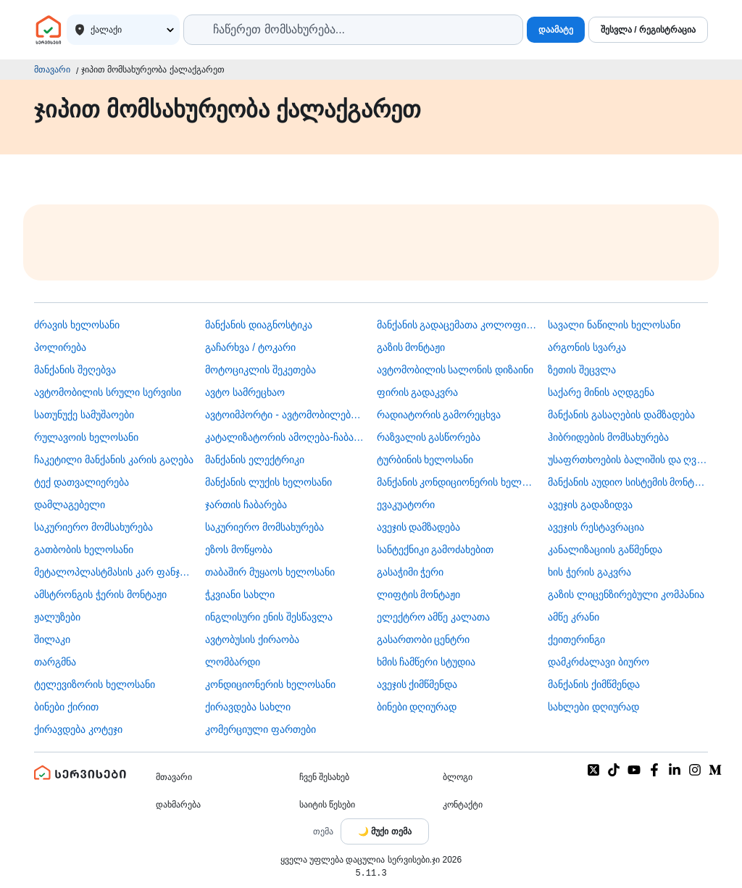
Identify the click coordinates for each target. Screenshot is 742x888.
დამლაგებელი (69, 504)
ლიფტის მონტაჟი (419, 594)
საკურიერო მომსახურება (93, 527)
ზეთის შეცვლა (582, 369)
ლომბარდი (232, 662)
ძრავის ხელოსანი (77, 325)
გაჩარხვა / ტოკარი (250, 347)
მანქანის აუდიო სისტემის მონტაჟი (628, 482)
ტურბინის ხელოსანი (425, 459)
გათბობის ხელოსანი (83, 549)
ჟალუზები (57, 617)
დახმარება (178, 805)
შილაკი (52, 639)
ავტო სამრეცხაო (245, 392)
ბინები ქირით (66, 707)
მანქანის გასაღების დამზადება (621, 414)
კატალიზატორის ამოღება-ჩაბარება (285, 437)
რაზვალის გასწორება (429, 437)
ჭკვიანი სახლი (240, 594)
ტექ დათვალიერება (81, 482)
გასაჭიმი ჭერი (410, 572)
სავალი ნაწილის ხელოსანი (614, 325)
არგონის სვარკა (587, 347)
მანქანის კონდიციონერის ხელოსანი (457, 482)
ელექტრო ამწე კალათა (434, 617)
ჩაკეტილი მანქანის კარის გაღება (113, 459)
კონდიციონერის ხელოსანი (270, 684)
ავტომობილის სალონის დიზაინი (455, 369)
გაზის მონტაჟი (411, 347)
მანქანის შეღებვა (75, 369)
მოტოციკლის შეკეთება (260, 369)
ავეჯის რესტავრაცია (596, 527)
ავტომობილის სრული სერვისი (107, 392)
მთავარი (52, 70)
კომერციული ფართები (260, 729)
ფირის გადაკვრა (418, 392)
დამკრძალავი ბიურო (598, 662)
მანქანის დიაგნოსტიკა (258, 325)
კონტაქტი (463, 805)
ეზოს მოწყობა (238, 549)
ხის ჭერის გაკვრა (589, 572)
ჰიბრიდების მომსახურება (608, 437)
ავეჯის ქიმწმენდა (417, 684)
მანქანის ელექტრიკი (254, 459)
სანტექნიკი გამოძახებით (435, 549)
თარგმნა (55, 662)
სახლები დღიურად (593, 707)
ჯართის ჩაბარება (246, 504)
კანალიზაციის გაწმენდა (605, 549)
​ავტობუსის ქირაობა (252, 639)
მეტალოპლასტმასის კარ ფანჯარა (114, 572)
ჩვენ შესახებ (324, 777)
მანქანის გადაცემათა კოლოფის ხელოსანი (457, 325)
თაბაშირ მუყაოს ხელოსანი (270, 572)
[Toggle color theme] (385, 831)
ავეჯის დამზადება (419, 527)
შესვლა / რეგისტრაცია (648, 30)
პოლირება (60, 347)
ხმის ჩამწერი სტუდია (426, 662)
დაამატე (555, 30)
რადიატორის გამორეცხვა (439, 414)
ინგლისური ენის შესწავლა (269, 617)
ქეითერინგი (576, 639)
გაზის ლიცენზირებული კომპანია (626, 594)
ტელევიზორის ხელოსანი (94, 684)
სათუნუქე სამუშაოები (84, 414)
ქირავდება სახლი (248, 707)
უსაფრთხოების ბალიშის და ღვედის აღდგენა (628, 459)
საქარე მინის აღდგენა (601, 392)
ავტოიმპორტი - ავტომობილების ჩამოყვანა (285, 414)
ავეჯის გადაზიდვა (590, 504)
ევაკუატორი (406, 504)
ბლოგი (457, 777)
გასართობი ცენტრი (423, 639)
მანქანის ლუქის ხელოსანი (268, 482)
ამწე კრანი (573, 617)
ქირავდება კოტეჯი (78, 729)
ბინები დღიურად (417, 707)
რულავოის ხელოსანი (86, 437)
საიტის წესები (327, 805)
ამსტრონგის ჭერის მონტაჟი (100, 594)
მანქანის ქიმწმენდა (594, 684)
